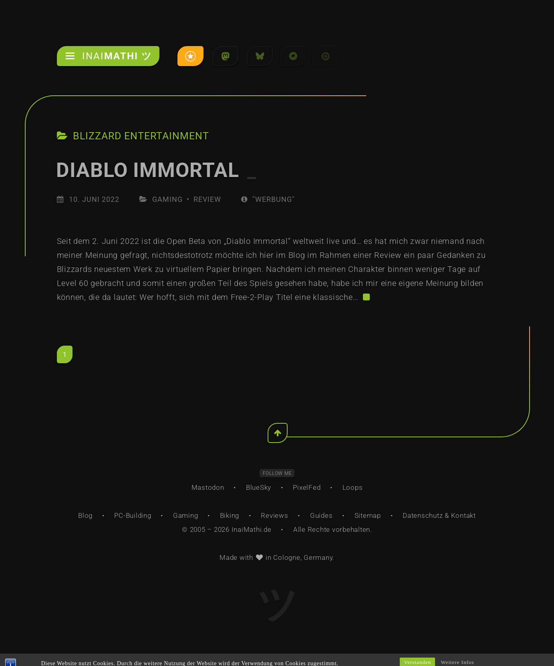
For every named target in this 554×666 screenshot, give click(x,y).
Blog (85, 515)
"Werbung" (268, 199)
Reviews (274, 515)
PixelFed (306, 487)
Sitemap (368, 515)
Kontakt (463, 515)
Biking (230, 515)
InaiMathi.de (252, 529)
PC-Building (132, 515)
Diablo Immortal (156, 170)
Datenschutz (423, 515)
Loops (352, 487)
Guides (321, 515)
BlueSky (258, 487)
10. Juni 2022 (94, 199)
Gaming (167, 199)
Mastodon (207, 487)
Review (207, 199)
